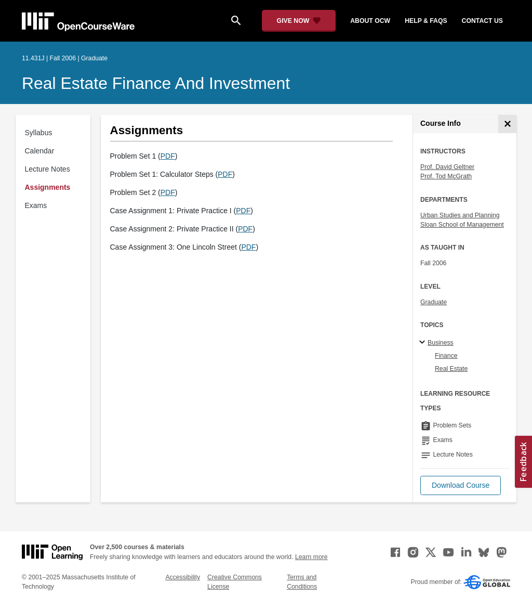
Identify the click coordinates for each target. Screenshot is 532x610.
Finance (446, 355)
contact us (482, 20)
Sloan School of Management (462, 224)
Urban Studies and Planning (460, 215)
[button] (460, 485)
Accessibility (182, 577)
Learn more (311, 557)
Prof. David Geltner (447, 167)
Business (441, 342)
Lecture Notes (47, 169)
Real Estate (451, 368)
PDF (168, 156)
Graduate (433, 302)
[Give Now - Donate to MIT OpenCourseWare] (299, 21)
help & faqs (426, 20)
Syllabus (38, 132)
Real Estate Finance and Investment (156, 83)
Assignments (48, 187)
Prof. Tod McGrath (446, 176)
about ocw (370, 20)
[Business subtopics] (424, 342)
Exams (36, 205)
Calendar (40, 151)
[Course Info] (507, 124)
